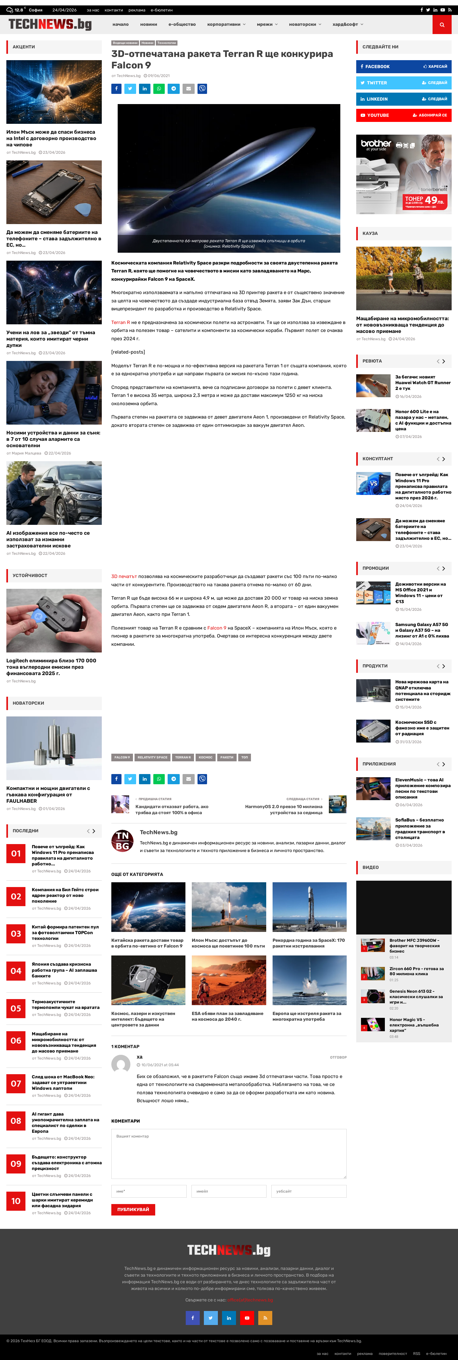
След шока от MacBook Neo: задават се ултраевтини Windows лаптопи (63, 1082)
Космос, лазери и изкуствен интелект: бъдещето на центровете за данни (143, 1019)
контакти (114, 10)
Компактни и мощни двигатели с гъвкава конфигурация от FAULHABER (48, 794)
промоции (376, 568)
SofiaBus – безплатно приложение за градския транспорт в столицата (420, 828)
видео (371, 867)
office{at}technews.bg (250, 1300)
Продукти (375, 666)
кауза (370, 233)
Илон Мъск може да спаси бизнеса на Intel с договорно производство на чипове (51, 138)
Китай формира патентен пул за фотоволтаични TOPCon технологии (65, 932)
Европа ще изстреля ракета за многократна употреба (307, 1016)
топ (244, 757)
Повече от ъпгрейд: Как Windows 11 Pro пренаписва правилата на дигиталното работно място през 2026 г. (423, 486)
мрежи (265, 24)
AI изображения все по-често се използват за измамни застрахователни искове (48, 539)
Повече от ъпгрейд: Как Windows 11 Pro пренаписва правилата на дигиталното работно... (63, 855)
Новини (147, 43)
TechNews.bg (129, 76)
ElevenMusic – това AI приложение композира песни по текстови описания (423, 788)
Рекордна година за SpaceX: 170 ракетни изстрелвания (309, 943)
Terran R (120, 322)
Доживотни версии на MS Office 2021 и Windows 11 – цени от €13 (420, 592)
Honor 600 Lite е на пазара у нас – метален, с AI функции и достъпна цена (423, 420)
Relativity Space (152, 757)
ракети (226, 757)
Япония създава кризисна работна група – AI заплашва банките (64, 970)
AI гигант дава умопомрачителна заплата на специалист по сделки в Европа (65, 1122)
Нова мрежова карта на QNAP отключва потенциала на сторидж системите (423, 690)
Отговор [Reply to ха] (338, 1057)
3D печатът (124, 576)
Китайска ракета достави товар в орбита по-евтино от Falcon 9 (147, 943)
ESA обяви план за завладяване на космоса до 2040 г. (227, 1016)
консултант (378, 459)
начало (121, 24)
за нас (93, 10)
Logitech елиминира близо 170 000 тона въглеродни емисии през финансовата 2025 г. (51, 667)
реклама (136, 10)
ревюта (372, 361)
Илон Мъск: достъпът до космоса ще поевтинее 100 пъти (228, 943)
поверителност (393, 1353)
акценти (24, 47)
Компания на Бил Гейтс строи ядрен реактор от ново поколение (65, 895)
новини (148, 24)
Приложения (379, 764)
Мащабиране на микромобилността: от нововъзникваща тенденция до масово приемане (64, 1042)
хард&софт (345, 24)
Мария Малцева (26, 453)
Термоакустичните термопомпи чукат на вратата (66, 1004)
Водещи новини (125, 43)
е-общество (182, 24)
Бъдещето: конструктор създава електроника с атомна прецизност (67, 1162)
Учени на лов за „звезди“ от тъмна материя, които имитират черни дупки (50, 338)
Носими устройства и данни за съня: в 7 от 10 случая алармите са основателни (53, 439)
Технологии (166, 43)
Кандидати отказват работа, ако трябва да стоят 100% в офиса (171, 809)
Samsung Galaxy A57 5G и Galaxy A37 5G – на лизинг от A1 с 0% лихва (422, 630)
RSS (416, 1353)
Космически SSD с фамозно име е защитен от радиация (422, 728)
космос (205, 757)
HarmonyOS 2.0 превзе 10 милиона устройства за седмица (284, 809)
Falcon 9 (216, 628)
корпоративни (223, 24)
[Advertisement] (229, 698)
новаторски (302, 24)
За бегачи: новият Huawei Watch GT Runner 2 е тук (423, 382)
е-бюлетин (162, 10)
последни (25, 831)
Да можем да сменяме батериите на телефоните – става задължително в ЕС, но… (53, 238)
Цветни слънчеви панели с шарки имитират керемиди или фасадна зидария (62, 1200)
